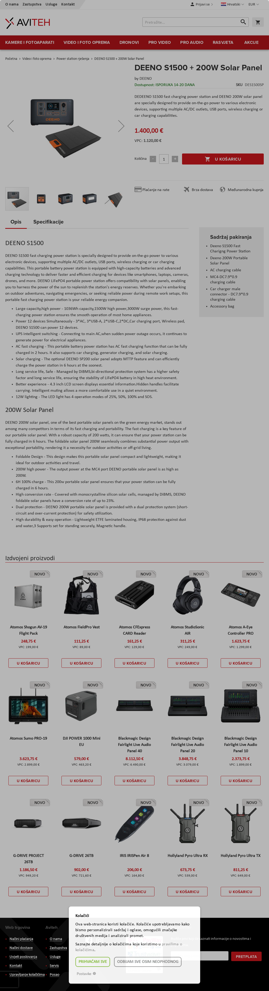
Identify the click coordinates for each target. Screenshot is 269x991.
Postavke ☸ (86, 974)
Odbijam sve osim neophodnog (147, 962)
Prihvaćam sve (93, 962)
